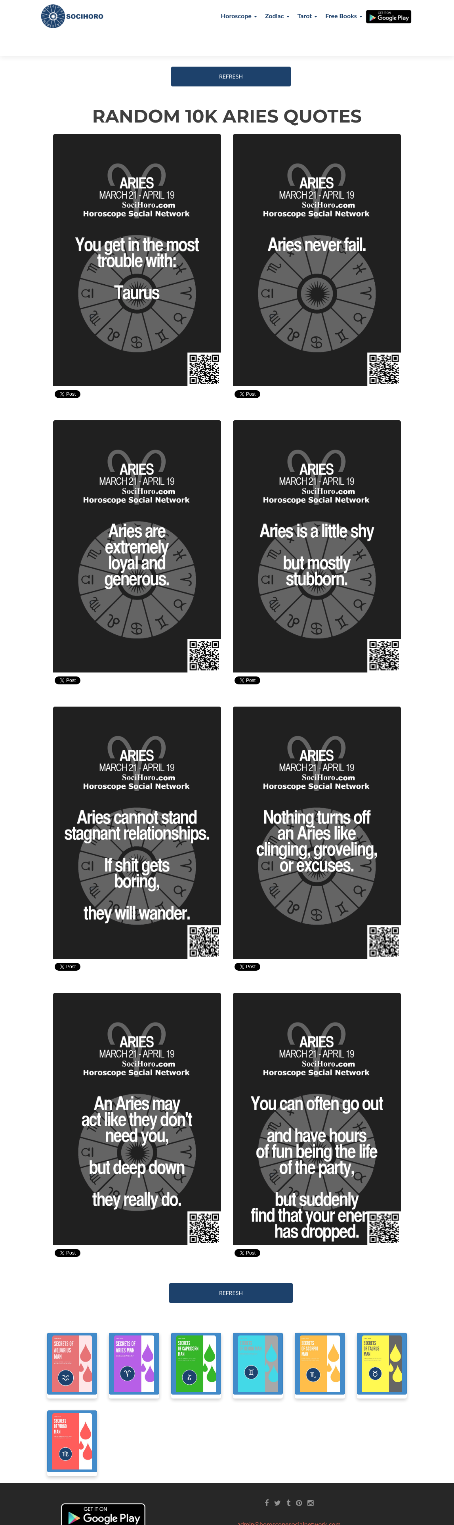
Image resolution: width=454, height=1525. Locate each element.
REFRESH (231, 52)
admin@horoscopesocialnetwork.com (289, 1500)
